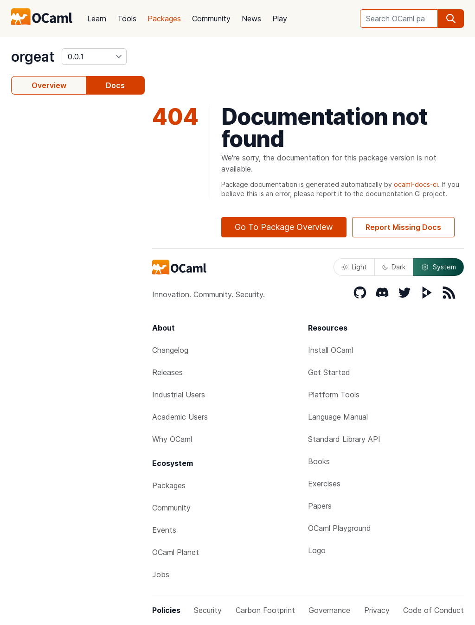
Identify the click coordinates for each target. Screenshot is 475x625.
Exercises (324, 483)
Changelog (170, 350)
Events (164, 530)
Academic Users (180, 416)
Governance (329, 610)
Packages (164, 18)
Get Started (329, 372)
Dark (393, 267)
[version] (94, 56)
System (438, 267)
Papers (320, 505)
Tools (126, 18)
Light (354, 267)
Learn (96, 18)
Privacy (377, 610)
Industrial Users (178, 394)
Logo (317, 550)
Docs (115, 85)
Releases (167, 372)
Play (279, 18)
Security (208, 610)
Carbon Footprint (265, 610)
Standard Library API (344, 439)
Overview (49, 85)
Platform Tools (333, 394)
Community (211, 18)
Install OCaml (330, 350)
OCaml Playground (339, 528)
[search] (451, 18)
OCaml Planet (175, 552)
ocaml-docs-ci (416, 184)
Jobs (160, 574)
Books (319, 461)
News (251, 18)
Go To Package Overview (284, 227)
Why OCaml (172, 439)
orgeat (32, 56)
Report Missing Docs (403, 227)
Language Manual (338, 416)
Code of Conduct (433, 610)
